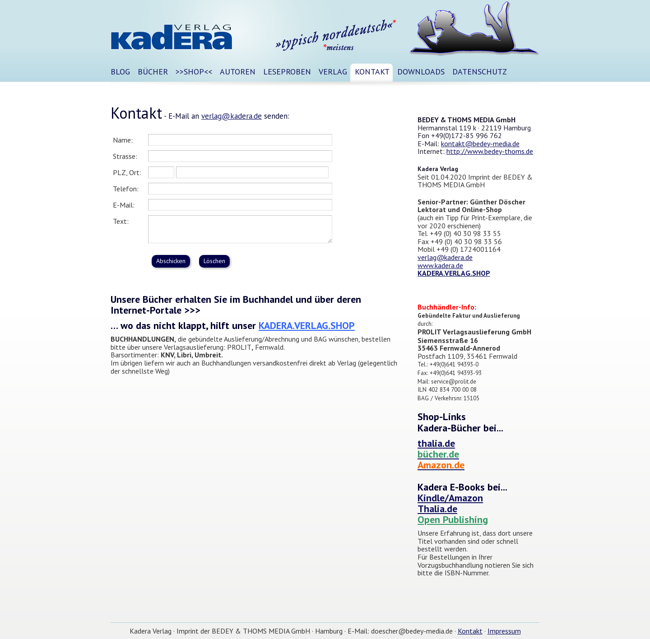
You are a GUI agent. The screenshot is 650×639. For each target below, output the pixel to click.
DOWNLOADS (421, 71)
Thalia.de (437, 508)
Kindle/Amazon (450, 497)
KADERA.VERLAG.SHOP (307, 325)
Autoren (237, 71)
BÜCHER (153, 71)
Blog (120, 71)
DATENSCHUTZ (479, 71)
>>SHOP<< (194, 71)
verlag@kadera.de (231, 116)
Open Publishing (453, 519)
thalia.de (436, 443)
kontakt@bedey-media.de (480, 143)
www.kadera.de (440, 265)
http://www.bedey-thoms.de (489, 151)
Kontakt (372, 71)
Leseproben (287, 71)
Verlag (333, 71)
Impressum (504, 630)
